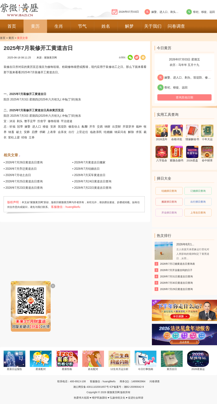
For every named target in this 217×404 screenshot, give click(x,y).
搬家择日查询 (169, 201)
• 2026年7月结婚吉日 (86, 168)
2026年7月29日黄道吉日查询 (176, 289)
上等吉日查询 (198, 212)
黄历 (11, 37)
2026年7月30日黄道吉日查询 (176, 282)
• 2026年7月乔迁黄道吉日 (20, 168)
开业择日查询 (169, 212)
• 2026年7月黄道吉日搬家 (88, 162)
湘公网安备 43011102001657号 (91, 386)
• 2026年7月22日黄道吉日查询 (91, 187)
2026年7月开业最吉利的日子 (176, 270)
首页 (2, 37)
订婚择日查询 (198, 190)
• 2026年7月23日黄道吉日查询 (23, 187)
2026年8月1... (185, 244)
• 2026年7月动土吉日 (17, 175)
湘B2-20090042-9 (134, 386)
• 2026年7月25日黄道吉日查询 (23, 181)
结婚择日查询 (169, 190)
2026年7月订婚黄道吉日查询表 (177, 263)
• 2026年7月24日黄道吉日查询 (91, 181)
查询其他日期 (184, 97)
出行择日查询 (198, 201)
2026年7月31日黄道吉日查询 (176, 276)
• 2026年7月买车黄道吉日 (88, 175)
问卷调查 (155, 381)
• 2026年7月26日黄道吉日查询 (23, 162)
